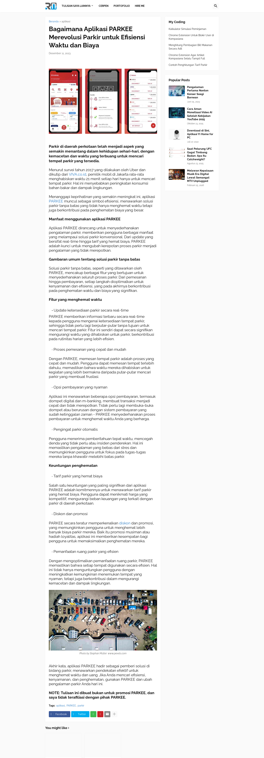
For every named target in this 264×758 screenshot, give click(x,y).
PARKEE (56, 201)
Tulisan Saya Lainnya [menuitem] (76, 5)
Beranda (54, 21)
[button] (216, 6)
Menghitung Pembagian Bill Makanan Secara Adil (190, 47)
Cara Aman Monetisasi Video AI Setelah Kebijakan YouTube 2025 (199, 114)
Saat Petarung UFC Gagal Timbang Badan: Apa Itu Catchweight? (199, 154)
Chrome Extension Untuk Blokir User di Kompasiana (191, 37)
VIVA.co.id (77, 174)
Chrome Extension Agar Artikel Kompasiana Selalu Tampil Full (187, 57)
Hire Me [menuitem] (140, 5)
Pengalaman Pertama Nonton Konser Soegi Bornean (197, 92)
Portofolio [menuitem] (122, 5)
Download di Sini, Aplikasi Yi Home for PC (200, 134)
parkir (81, 705)
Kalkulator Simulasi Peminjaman (187, 29)
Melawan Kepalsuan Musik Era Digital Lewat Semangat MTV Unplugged (200, 176)
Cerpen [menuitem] (104, 5)
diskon (125, 523)
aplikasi (66, 21)
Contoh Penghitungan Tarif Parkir (188, 64)
